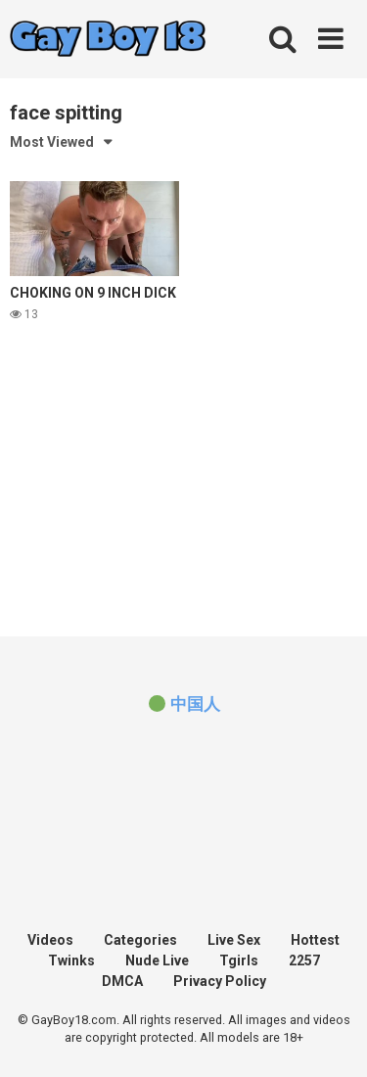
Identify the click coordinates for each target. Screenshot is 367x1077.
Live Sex (233, 940)
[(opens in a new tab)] (183, 704)
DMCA (122, 981)
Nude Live (157, 960)
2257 (304, 960)
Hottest (315, 940)
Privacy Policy (219, 981)
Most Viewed (52, 142)
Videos (50, 940)
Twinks (71, 960)
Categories (140, 940)
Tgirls (238, 960)
